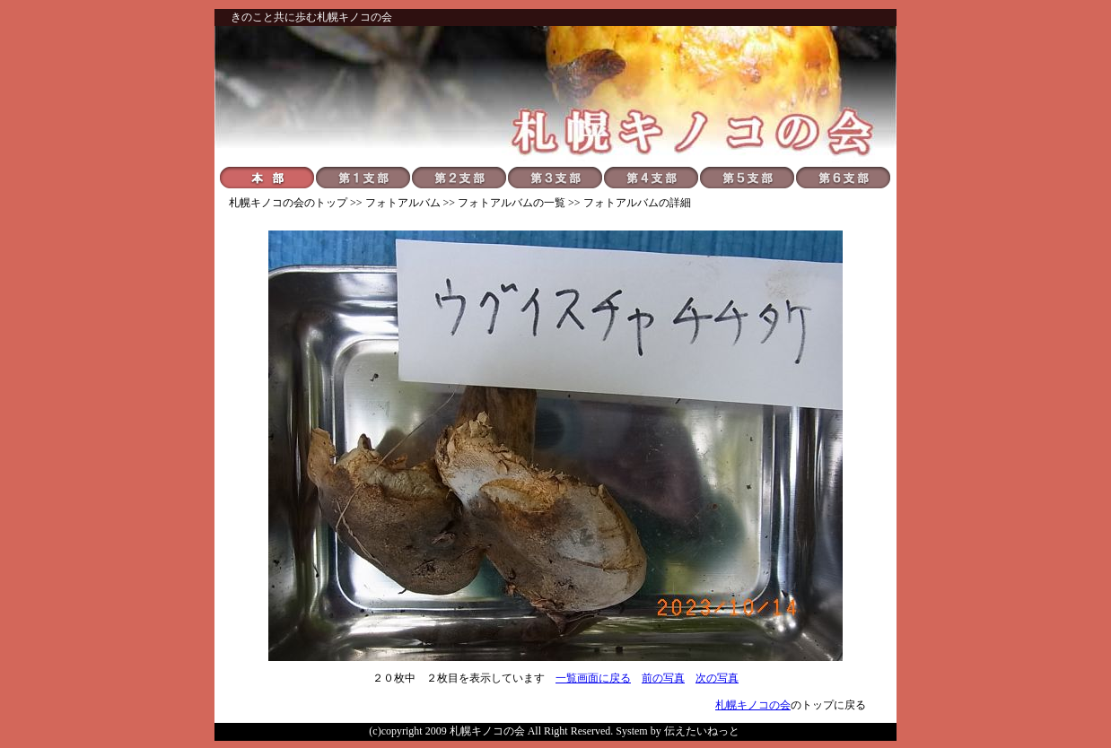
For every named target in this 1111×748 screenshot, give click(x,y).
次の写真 (717, 678)
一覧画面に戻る (593, 678)
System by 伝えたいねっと (677, 731)
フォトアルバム (403, 202)
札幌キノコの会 (266, 202)
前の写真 (663, 678)
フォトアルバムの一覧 (511, 202)
